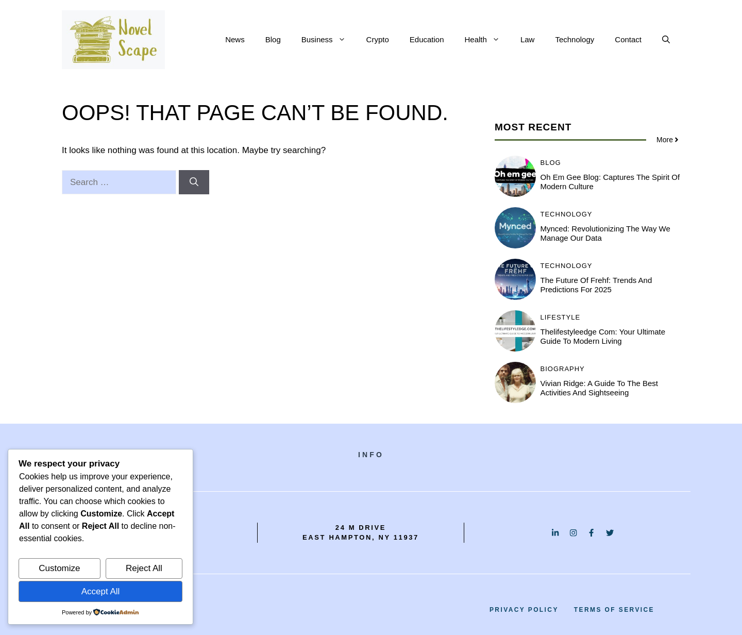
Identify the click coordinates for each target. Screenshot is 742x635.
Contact (628, 39)
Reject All (144, 568)
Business (328, 39)
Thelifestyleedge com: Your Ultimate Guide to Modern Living (603, 336)
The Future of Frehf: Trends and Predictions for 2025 (596, 285)
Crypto (377, 39)
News (235, 39)
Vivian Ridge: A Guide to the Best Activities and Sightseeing (600, 388)
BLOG (551, 162)
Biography (563, 368)
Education (427, 39)
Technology (574, 39)
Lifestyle (561, 317)
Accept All (100, 591)
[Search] (194, 182)
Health (487, 39)
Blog (273, 39)
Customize (59, 568)
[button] (666, 39)
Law (527, 39)
